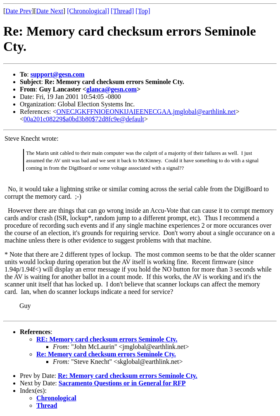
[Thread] (122, 10)
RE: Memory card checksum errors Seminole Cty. (106, 339)
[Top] (142, 10)
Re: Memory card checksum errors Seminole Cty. (106, 354)
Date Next (49, 10)
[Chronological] (88, 10)
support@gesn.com (58, 74)
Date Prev (18, 10)
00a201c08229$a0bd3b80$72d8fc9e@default (84, 119)
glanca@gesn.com (111, 89)
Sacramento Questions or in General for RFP (122, 383)
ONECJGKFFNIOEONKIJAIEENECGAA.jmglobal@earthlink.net (146, 111)
